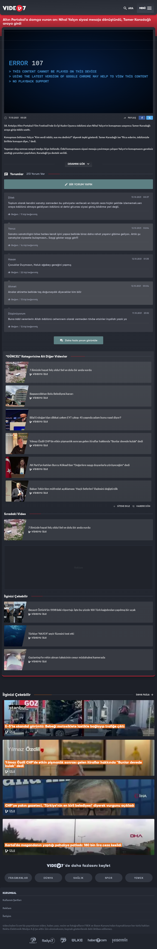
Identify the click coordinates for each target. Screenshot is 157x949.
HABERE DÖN (141, 506)
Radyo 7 (48, 940)
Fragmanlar (18, 877)
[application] (78, 71)
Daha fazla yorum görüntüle (78, 340)
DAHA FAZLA (144, 694)
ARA (128, 8)
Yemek (139, 877)
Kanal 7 (33, 940)
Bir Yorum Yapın (78, 184)
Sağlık (78, 877)
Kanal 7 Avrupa (63, 940)
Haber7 (97, 940)
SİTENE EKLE (121, 506)
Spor (109, 877)
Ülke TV (77, 940)
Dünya (48, 877)
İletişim (7, 916)
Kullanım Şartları (12, 900)
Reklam (7, 908)
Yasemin (120, 940)
